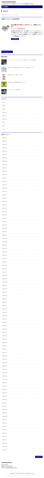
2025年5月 (4, 147)
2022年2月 (4, 231)
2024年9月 (4, 168)
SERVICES (4, 119)
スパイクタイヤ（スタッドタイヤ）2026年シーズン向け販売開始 (22, 60)
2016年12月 (4, 409)
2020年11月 (4, 278)
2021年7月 (4, 251)
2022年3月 (4, 228)
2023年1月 (4, 205)
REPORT (4, 115)
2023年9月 (4, 184)
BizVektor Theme (22, 474)
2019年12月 (4, 315)
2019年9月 (4, 325)
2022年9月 (4, 208)
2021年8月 (4, 248)
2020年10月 (4, 282)
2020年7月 (4, 292)
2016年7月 (4, 423)
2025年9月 (4, 137)
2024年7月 (4, 174)
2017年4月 (4, 396)
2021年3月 (4, 265)
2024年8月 (4, 171)
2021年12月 (4, 238)
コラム (3, 129)
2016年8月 (4, 419)
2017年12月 (4, 372)
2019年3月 (4, 345)
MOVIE (3, 105)
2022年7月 (4, 215)
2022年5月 (4, 221)
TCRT (3, 122)
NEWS (18, 28)
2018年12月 (4, 356)
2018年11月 (4, 359)
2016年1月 (4, 439)
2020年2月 (4, 309)
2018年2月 (4, 366)
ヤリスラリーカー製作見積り (14, 89)
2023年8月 (4, 188)
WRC (3, 125)
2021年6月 (4, 255)
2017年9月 (4, 382)
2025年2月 (4, 154)
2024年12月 (4, 161)
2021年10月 (4, 241)
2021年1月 (4, 272)
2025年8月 (4, 141)
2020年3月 (4, 305)
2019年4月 (4, 342)
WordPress (14, 474)
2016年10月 (4, 416)
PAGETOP (38, 456)
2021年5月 (4, 258)
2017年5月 (4, 392)
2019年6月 (4, 335)
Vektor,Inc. (29, 474)
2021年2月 (4, 268)
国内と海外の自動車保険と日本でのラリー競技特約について (21, 67)
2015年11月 (4, 443)
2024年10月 (4, 164)
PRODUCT (23, 28)
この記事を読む (15, 38)
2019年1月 (4, 352)
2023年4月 (4, 201)
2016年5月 (4, 429)
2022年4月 (4, 225)
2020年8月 (4, 288)
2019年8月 (4, 329)
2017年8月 (4, 386)
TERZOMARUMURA (20, 473)
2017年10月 (4, 379)
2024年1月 (4, 181)
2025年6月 (4, 144)
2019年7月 (4, 332)
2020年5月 (4, 298)
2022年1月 (4, 235)
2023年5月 (4, 198)
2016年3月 (4, 436)
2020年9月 (4, 285)
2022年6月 (4, 218)
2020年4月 (4, 302)
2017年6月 (4, 389)
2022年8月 (4, 211)
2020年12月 (4, 275)
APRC (3, 102)
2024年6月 (4, 178)
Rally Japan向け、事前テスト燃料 (15, 74)
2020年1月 (4, 312)
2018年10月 (4, 362)
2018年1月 (4, 369)
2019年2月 (4, 349)
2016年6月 (4, 426)
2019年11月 (4, 319)
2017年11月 (4, 376)
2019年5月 (4, 339)
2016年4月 (4, 433)
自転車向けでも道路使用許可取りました (16, 82)
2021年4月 (4, 262)
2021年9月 (4, 245)
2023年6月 (4, 194)
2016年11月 (4, 413)
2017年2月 (4, 403)
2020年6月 (4, 295)
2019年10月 (4, 322)
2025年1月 (4, 157)
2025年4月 (4, 151)
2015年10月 (4, 446)
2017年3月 (4, 399)
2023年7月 (4, 191)
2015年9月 (4, 450)
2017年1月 (4, 406)
